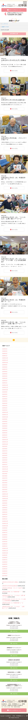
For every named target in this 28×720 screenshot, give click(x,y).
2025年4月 (4, 376)
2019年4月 (4, 539)
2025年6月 (4, 371)
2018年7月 (4, 559)
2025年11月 (5, 360)
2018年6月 (4, 562)
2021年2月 (4, 489)
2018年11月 (5, 550)
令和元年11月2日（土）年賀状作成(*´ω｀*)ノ (13, 300)
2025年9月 (4, 364)
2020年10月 (5, 498)
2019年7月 (4, 532)
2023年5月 (4, 428)
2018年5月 (4, 564)
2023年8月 (4, 421)
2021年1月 (4, 491)
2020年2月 (4, 516)
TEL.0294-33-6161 (14, 689)
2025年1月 (4, 382)
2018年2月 (4, 571)
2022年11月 (5, 441)
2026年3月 (4, 351)
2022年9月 (4, 446)
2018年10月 (5, 553)
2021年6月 (4, 480)
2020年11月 (5, 496)
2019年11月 (5, 523)
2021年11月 (5, 469)
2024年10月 (5, 389)
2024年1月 (4, 410)
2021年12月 (5, 466)
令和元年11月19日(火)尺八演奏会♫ (13, 61)
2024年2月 (4, 407)
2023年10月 (5, 417)
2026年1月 (4, 355)
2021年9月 (4, 473)
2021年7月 (4, 478)
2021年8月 (4, 475)
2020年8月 (4, 503)
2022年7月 (4, 451)
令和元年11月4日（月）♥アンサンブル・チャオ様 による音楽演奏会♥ (13, 260)
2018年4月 (4, 566)
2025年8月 (4, 367)
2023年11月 (5, 414)
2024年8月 (4, 394)
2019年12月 (5, 521)
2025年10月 (5, 362)
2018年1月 (4, 573)
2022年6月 (4, 453)
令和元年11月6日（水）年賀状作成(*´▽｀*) (13, 178)
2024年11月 (5, 387)
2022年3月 (4, 460)
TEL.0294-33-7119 (14, 675)
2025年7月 (4, 369)
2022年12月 (5, 439)
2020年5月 (4, 509)
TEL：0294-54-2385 (5, 706)
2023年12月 (5, 412)
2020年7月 (4, 505)
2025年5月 (4, 373)
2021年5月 (4, 482)
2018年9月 (4, 555)
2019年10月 (5, 525)
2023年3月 (4, 432)
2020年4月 (4, 512)
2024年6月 (4, 398)
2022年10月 (5, 444)
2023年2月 (4, 435)
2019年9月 (4, 528)
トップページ (5, 23)
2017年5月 (4, 575)
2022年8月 (4, 448)
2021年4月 (4, 485)
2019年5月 (4, 537)
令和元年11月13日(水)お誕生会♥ (13, 100)
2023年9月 (4, 419)
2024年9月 (4, 392)
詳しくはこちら (14, 631)
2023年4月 (4, 430)
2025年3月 (4, 378)
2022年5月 (4, 455)
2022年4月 (4, 457)
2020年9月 (4, 500)
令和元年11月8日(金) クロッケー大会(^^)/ (14, 138)
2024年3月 (4, 405)
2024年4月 (4, 403)
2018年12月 (5, 548)
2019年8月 (4, 530)
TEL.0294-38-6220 (14, 651)
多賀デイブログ (5, 26)
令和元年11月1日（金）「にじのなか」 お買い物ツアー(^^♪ (13, 323)
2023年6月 (4, 426)
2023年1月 (4, 437)
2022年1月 (4, 464)
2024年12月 (5, 385)
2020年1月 (4, 519)
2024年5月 (4, 401)
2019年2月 (4, 543)
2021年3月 (4, 487)
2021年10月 (5, 471)
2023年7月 (4, 423)
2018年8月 (4, 557)
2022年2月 (4, 462)
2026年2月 (4, 353)
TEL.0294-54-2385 (14, 626)
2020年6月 (4, 507)
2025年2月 (4, 380)
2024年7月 (4, 396)
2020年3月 (4, 514)
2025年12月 (5, 358)
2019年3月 (4, 541)
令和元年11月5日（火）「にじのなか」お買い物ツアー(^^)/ (13, 218)
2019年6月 (4, 534)
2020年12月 (5, 494)
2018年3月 (4, 568)
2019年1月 (4, 546)
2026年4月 (4, 349)
